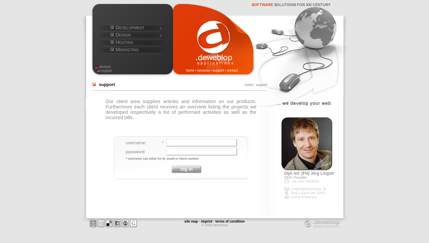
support (218, 70)
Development (130, 27)
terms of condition (230, 221)
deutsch (105, 67)
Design (123, 34)
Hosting (124, 42)
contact (232, 70)
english (106, 71)
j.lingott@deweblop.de (308, 189)
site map (191, 221)
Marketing (127, 49)
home (190, 70)
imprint (206, 221)
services (203, 70)
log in (186, 169)
